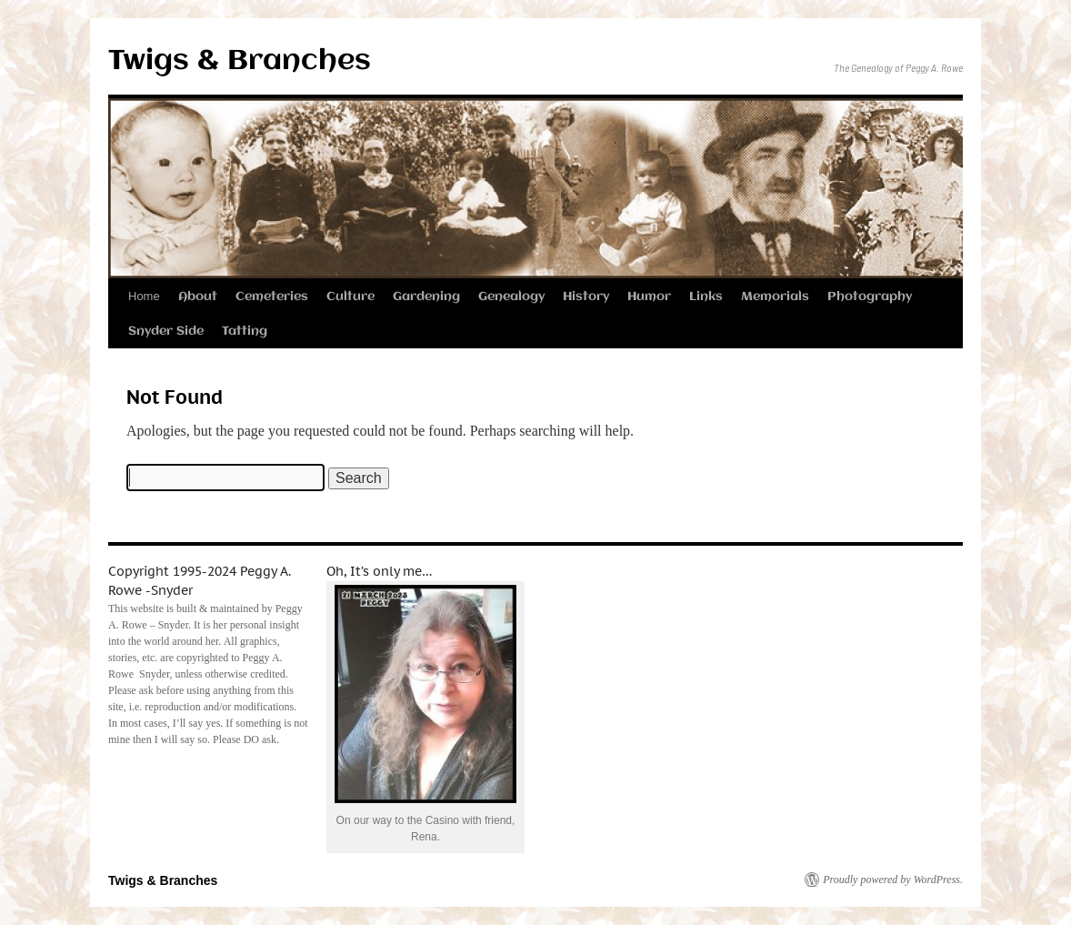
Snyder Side (166, 331)
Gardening (426, 296)
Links (706, 296)
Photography (869, 296)
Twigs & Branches (239, 61)
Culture (350, 296)
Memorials (775, 296)
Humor (649, 296)
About (197, 296)
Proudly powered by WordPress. (893, 879)
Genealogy (511, 296)
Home (144, 296)
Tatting (244, 331)
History (586, 296)
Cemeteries (271, 296)
